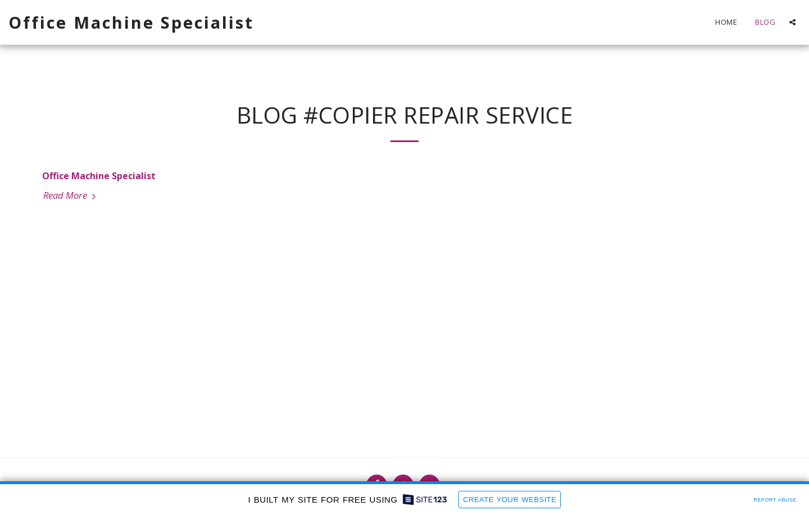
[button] (792, 22)
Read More (71, 195)
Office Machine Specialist (99, 176)
